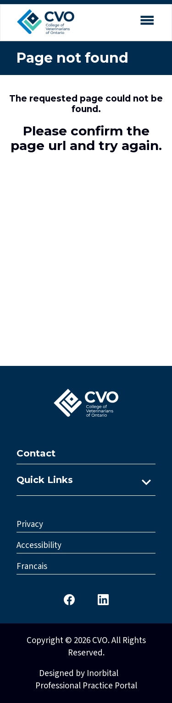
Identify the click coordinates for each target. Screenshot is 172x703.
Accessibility (39, 545)
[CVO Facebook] (69, 599)
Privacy (30, 524)
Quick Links (45, 479)
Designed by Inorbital (78, 673)
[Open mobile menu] (147, 22)
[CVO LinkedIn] (103, 599)
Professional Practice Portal (86, 686)
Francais (32, 566)
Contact (36, 453)
